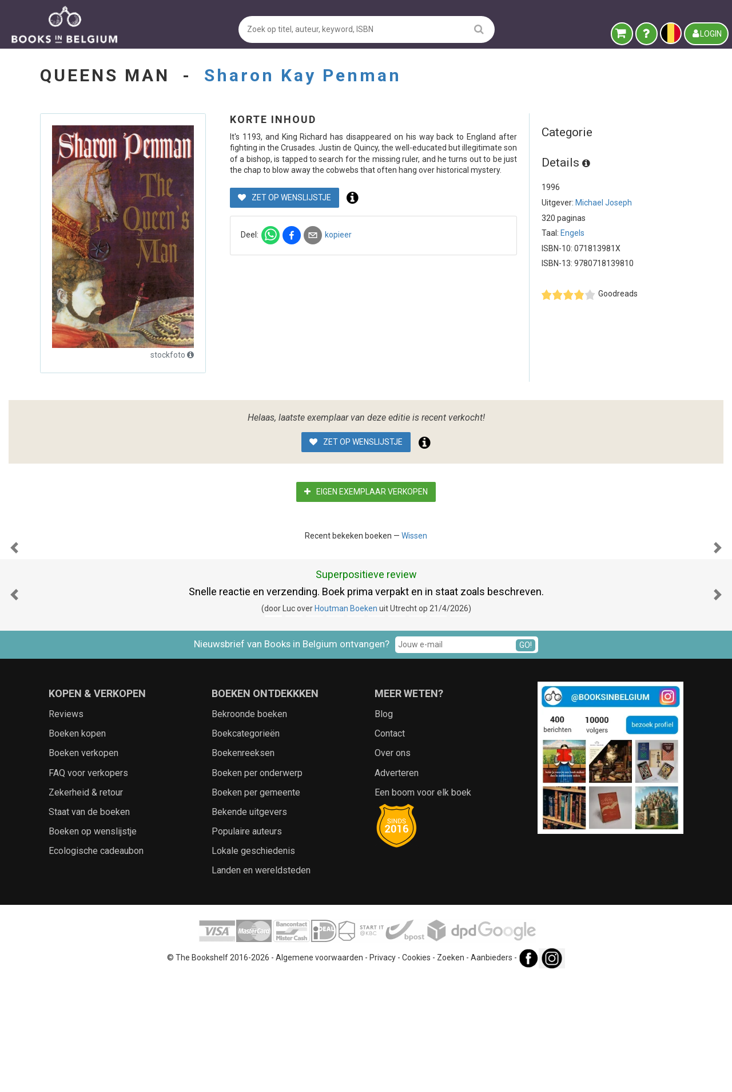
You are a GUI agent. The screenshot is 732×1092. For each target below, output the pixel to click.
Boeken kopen (77, 847)
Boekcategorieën (246, 847)
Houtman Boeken (346, 722)
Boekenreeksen (243, 867)
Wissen (414, 535)
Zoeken (450, 1072)
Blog (384, 828)
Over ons (393, 867)
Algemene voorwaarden (319, 1072)
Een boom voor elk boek (423, 906)
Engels (572, 233)
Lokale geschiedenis (253, 965)
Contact (390, 847)
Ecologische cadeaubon (96, 965)
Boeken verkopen (83, 867)
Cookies (416, 1072)
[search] (479, 29)
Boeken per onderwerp (257, 887)
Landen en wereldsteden (261, 984)
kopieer (338, 234)
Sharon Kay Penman (302, 75)
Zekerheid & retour (86, 906)
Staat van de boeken (89, 926)
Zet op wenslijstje (284, 197)
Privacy (382, 1072)
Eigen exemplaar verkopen (366, 491)
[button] (14, 605)
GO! (525, 759)
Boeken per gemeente (256, 906)
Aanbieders (491, 1072)
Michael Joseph (603, 202)
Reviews (66, 828)
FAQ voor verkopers (88, 887)
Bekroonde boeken (249, 828)
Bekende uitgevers (249, 926)
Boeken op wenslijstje (93, 945)
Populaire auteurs (247, 945)
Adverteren (397, 887)
